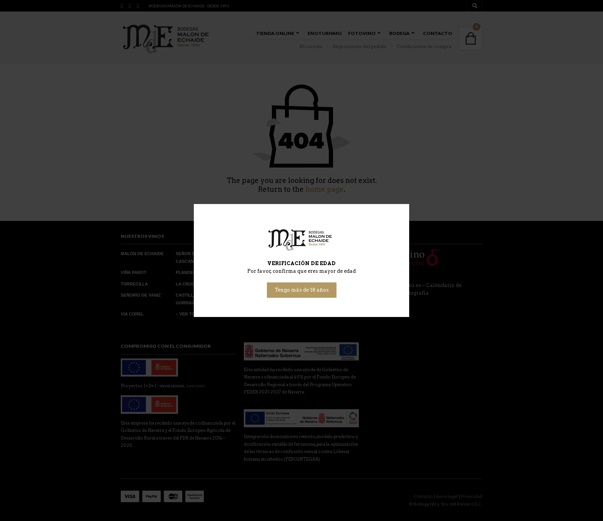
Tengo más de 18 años (302, 290)
